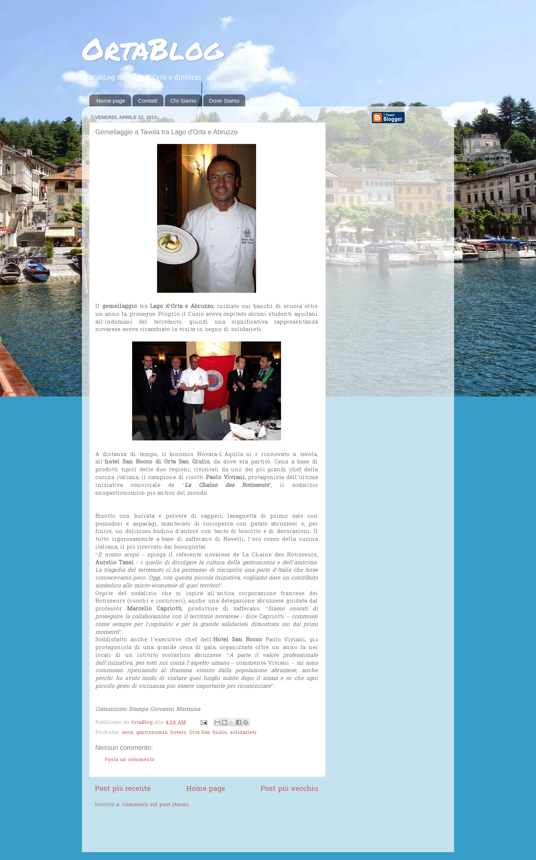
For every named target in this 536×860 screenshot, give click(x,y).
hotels (178, 733)
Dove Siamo (224, 100)
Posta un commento (129, 760)
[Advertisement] (182, 831)
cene (127, 733)
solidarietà (243, 733)
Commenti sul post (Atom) (155, 805)
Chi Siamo (183, 100)
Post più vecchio (289, 789)
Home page (110, 100)
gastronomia (151, 733)
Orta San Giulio (208, 733)
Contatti (147, 100)
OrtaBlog (152, 48)
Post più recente (123, 789)
